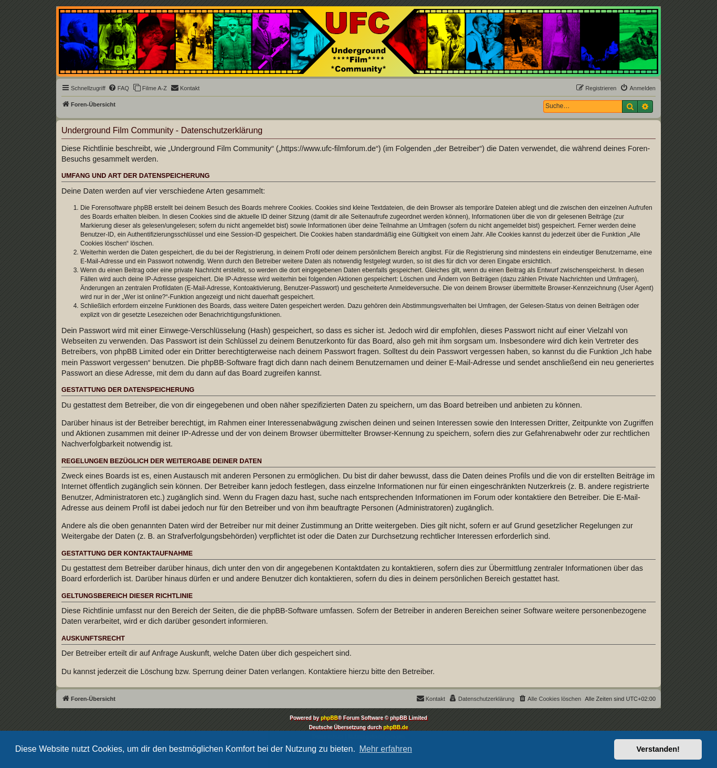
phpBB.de (395, 727)
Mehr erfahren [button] (385, 748)
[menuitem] (118, 88)
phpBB (329, 718)
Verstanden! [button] (658, 749)
